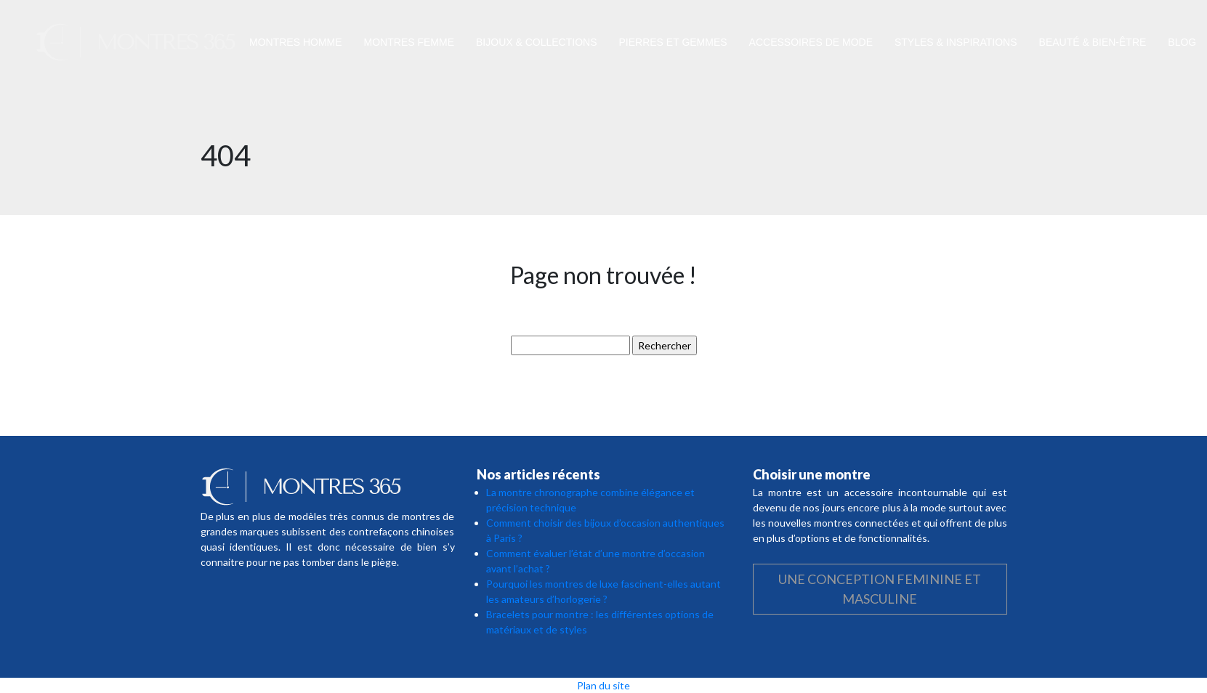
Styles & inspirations (956, 42)
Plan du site (603, 685)
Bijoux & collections (536, 42)
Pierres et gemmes (673, 42)
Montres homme (295, 42)
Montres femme (409, 42)
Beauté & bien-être (1093, 42)
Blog (1182, 42)
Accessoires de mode (811, 42)
